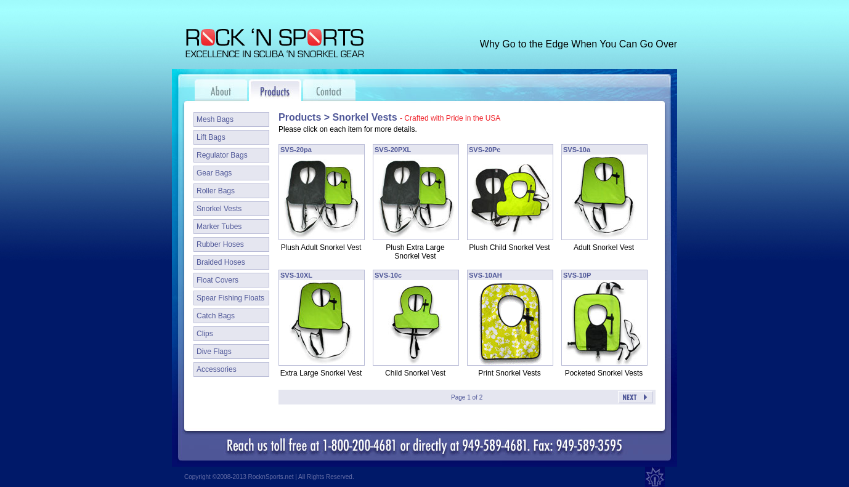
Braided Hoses (221, 262)
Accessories (217, 369)
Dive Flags (214, 351)
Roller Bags (216, 191)
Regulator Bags (222, 155)
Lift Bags (211, 137)
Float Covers (217, 280)
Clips (205, 333)
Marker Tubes (219, 226)
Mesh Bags (215, 119)
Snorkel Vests (219, 208)
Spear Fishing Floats (230, 298)
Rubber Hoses (220, 244)
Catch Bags (216, 316)
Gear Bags (214, 173)
